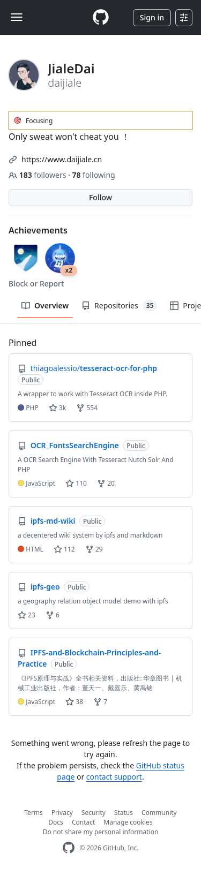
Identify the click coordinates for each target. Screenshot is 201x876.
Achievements (38, 230)
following (93, 175)
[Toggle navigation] (17, 17)
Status (123, 812)
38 (74, 701)
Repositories (119, 305)
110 (76, 483)
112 (64, 549)
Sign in (152, 17)
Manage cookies (127, 822)
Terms (33, 812)
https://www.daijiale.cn (61, 159)
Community (159, 812)
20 (106, 483)
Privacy (62, 812)
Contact (83, 822)
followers (38, 175)
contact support (114, 777)
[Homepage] (100, 17)
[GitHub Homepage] (68, 848)
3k (57, 407)
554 (87, 407)
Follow (100, 197)
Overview (45, 305)
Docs (55, 822)
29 (94, 549)
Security (93, 812)
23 (26, 615)
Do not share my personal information (101, 831)
